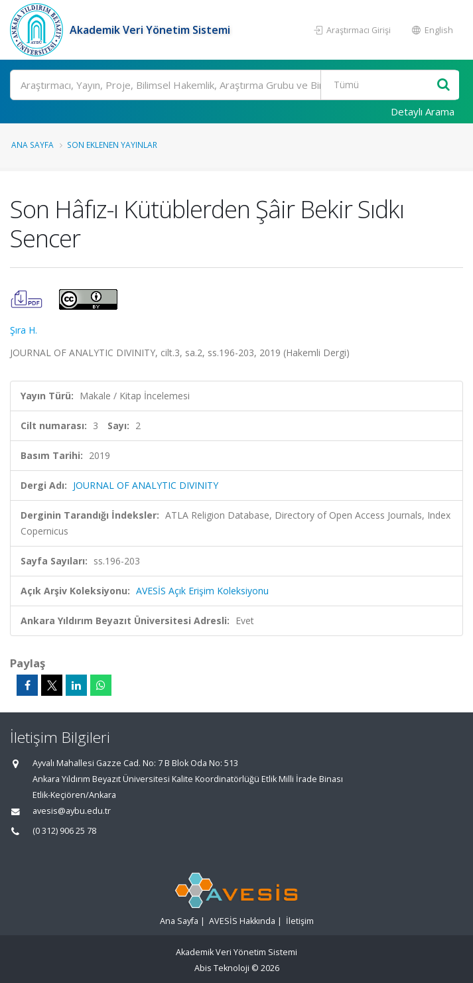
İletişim (300, 921)
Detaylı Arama (422, 111)
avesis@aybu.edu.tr (72, 811)
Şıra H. (23, 330)
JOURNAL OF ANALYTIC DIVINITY (145, 485)
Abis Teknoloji (221, 968)
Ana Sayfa (32, 144)
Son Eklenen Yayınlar (112, 144)
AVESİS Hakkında (242, 921)
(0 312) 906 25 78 (64, 830)
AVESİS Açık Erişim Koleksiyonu (202, 590)
